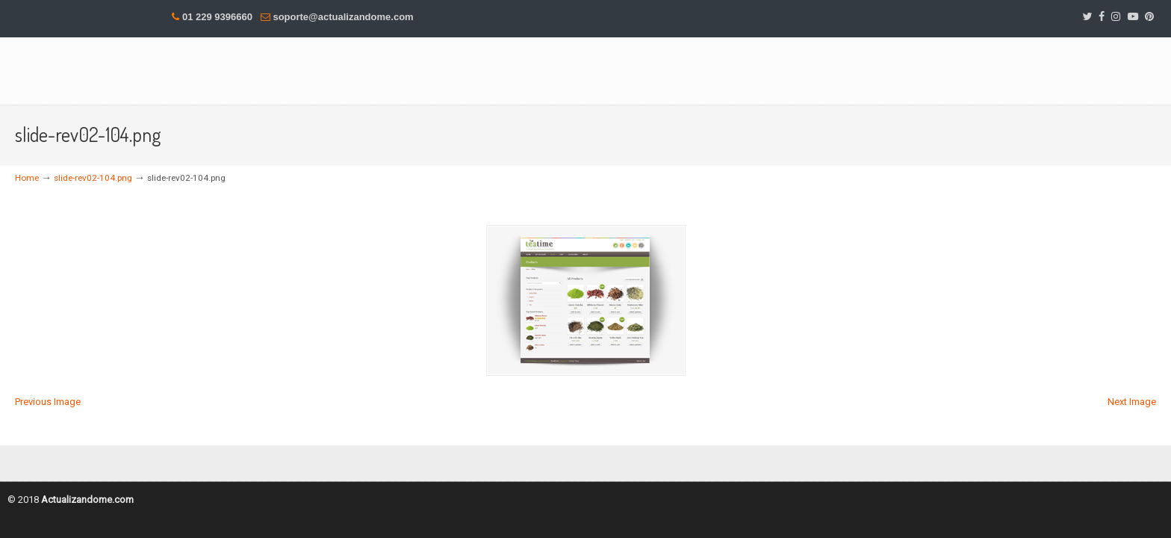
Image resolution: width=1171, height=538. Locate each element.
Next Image (1132, 401)
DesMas (201, 70)
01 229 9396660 (217, 16)
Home (27, 178)
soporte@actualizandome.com (343, 16)
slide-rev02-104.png (93, 178)
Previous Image (48, 401)
